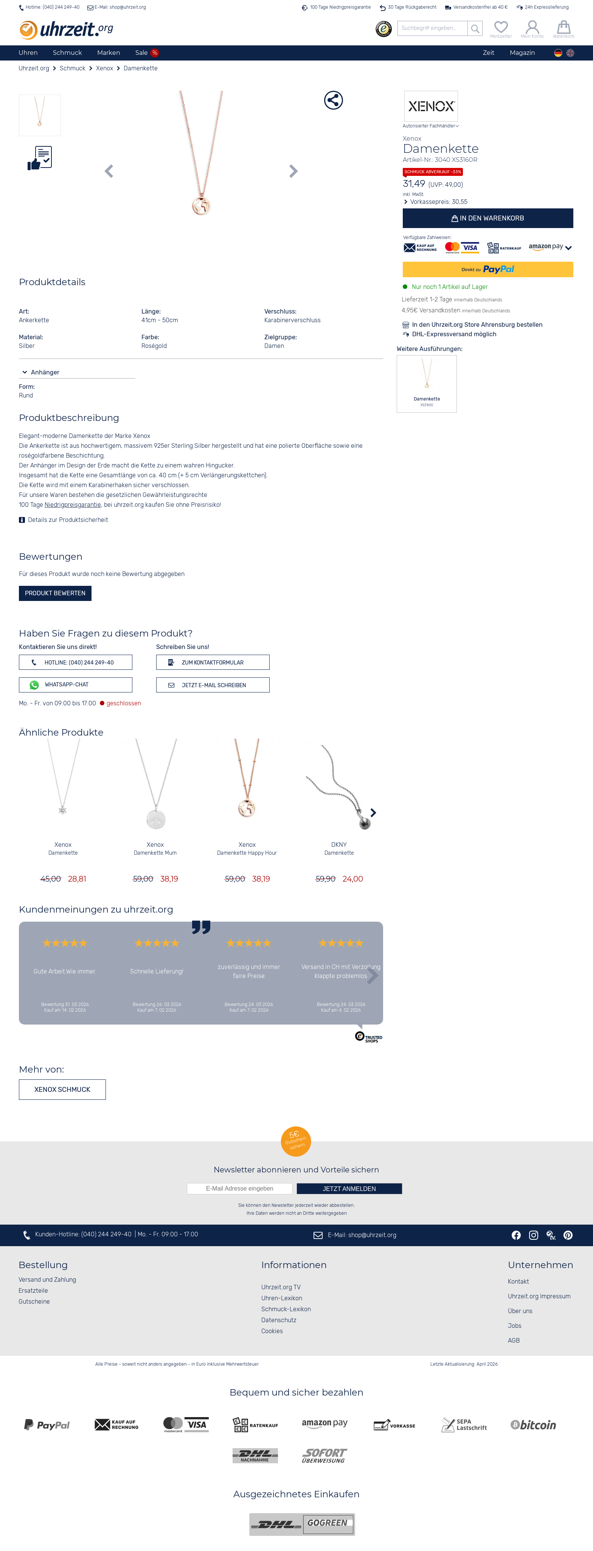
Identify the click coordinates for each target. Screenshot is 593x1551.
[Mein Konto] (532, 28)
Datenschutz (278, 1320)
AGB (514, 1341)
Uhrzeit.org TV (281, 1288)
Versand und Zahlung (47, 1280)
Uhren (28, 52)
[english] (570, 53)
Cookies (272, 1331)
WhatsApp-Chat (58, 685)
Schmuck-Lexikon (286, 1309)
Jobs (515, 1326)
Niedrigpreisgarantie (73, 505)
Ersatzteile (33, 1291)
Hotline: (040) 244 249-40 (53, 7)
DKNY (339, 845)
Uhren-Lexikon (281, 1299)
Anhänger (46, 372)
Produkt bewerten (55, 593)
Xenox (62, 845)
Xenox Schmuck (62, 1089)
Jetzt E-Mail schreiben (206, 685)
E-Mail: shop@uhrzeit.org (119, 7)
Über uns (520, 1311)
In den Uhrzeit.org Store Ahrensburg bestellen (477, 324)
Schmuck (67, 52)
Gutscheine (34, 1302)
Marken (108, 52)
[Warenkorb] (563, 28)
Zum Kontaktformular (205, 662)
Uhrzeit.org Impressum (539, 1297)
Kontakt (518, 1282)
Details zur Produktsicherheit (68, 520)
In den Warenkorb (492, 218)
